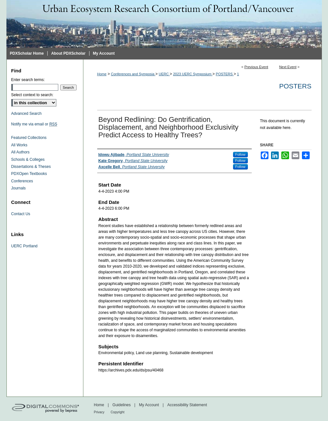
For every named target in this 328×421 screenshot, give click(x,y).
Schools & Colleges (28, 159)
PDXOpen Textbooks (29, 173)
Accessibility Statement (187, 405)
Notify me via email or (34, 124)
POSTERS (225, 74)
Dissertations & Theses (31, 166)
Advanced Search (26, 113)
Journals (18, 188)
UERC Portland (24, 246)
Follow (240, 154)
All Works (19, 145)
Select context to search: (32, 95)
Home (102, 74)
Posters (295, 86)
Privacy (99, 412)
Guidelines (121, 405)
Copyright (118, 412)
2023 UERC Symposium (192, 74)
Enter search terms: (28, 80)
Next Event (287, 67)
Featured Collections (29, 137)
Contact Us (20, 214)
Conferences (22, 181)
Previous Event (256, 67)
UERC (164, 74)
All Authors (20, 152)
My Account (149, 405)
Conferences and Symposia (133, 74)
